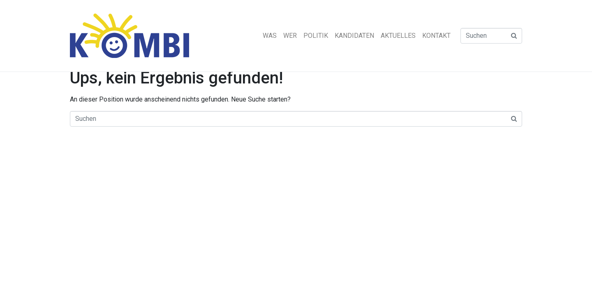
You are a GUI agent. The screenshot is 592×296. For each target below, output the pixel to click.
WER (290, 35)
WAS (270, 35)
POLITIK (315, 35)
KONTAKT (436, 35)
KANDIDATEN (354, 35)
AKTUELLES (398, 35)
